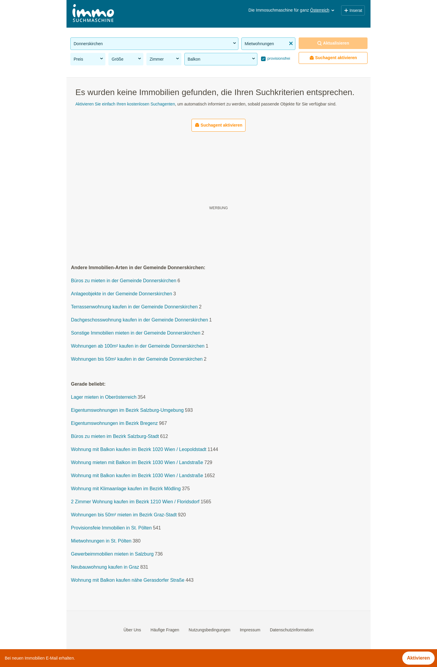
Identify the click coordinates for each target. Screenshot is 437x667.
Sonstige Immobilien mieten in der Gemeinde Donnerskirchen (135, 333)
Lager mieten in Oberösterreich (104, 397)
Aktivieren (418, 657)
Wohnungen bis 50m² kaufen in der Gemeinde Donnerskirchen (137, 359)
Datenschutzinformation (292, 629)
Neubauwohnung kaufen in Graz (105, 567)
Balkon (222, 59)
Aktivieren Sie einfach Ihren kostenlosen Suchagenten (125, 104)
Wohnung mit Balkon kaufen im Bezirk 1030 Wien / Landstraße (137, 475)
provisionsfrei (278, 58)
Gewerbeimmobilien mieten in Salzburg (112, 554)
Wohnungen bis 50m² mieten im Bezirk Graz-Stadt (124, 515)
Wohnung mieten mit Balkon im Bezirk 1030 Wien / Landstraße (137, 462)
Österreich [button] (322, 10)
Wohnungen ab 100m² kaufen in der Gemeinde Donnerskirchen (138, 346)
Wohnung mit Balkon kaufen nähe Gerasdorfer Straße (127, 580)
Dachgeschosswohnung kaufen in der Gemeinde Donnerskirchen (139, 320)
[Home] (93, 13)
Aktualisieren (333, 43)
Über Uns (132, 629)
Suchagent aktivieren (333, 57)
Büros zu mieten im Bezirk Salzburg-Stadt (115, 436)
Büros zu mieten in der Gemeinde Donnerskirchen (123, 280)
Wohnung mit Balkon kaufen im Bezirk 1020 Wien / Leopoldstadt (138, 449)
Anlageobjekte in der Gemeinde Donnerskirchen (121, 294)
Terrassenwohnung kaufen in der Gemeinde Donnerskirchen (134, 307)
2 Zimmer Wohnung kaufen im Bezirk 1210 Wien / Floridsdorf (135, 501)
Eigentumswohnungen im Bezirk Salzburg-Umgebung (127, 410)
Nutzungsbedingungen (209, 629)
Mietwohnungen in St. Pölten (101, 541)
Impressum (250, 629)
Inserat (353, 10)
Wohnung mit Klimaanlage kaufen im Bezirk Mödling (126, 488)
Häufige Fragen (165, 629)
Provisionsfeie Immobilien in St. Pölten (111, 528)
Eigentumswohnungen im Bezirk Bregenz (114, 423)
